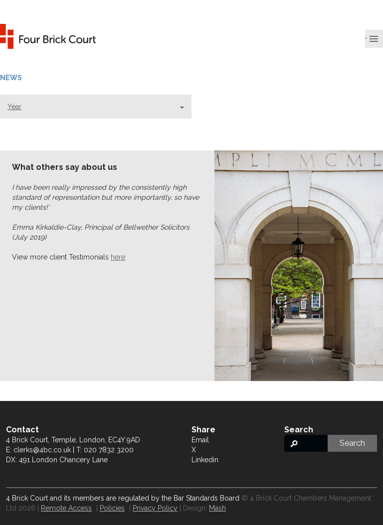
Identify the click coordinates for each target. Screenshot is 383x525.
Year (95, 107)
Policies (112, 508)
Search (352, 443)
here (118, 257)
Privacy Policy (155, 508)
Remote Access (66, 508)
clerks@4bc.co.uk (42, 450)
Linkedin (205, 460)
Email (200, 440)
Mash (217, 508)
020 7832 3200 (109, 450)
